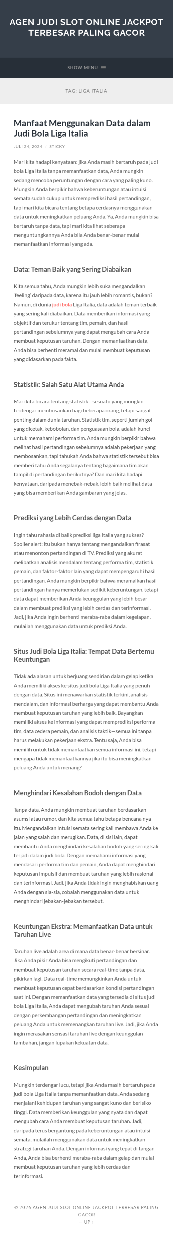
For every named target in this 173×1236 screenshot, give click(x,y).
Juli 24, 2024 (28, 146)
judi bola (62, 304)
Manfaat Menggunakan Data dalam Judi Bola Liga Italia (82, 128)
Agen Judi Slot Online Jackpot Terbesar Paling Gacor (87, 27)
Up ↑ (89, 1222)
